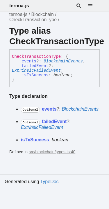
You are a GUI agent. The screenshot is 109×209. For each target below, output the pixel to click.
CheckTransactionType (33, 19)
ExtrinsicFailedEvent (36, 70)
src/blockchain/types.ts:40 (52, 151)
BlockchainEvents (63, 61)
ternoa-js (19, 5)
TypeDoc (49, 181)
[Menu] (94, 6)
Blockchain (42, 14)
